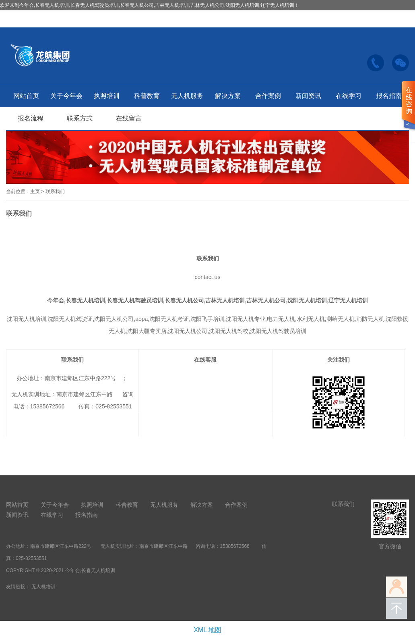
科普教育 (147, 95)
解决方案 (228, 95)
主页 (35, 191)
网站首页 (26, 95)
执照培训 (107, 95)
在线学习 (348, 95)
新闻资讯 (308, 95)
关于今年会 (66, 95)
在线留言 (129, 118)
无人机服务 (187, 95)
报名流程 (30, 118)
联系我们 (55, 191)
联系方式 (80, 118)
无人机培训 (43, 586)
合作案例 (268, 95)
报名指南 (389, 95)
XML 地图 (207, 630)
